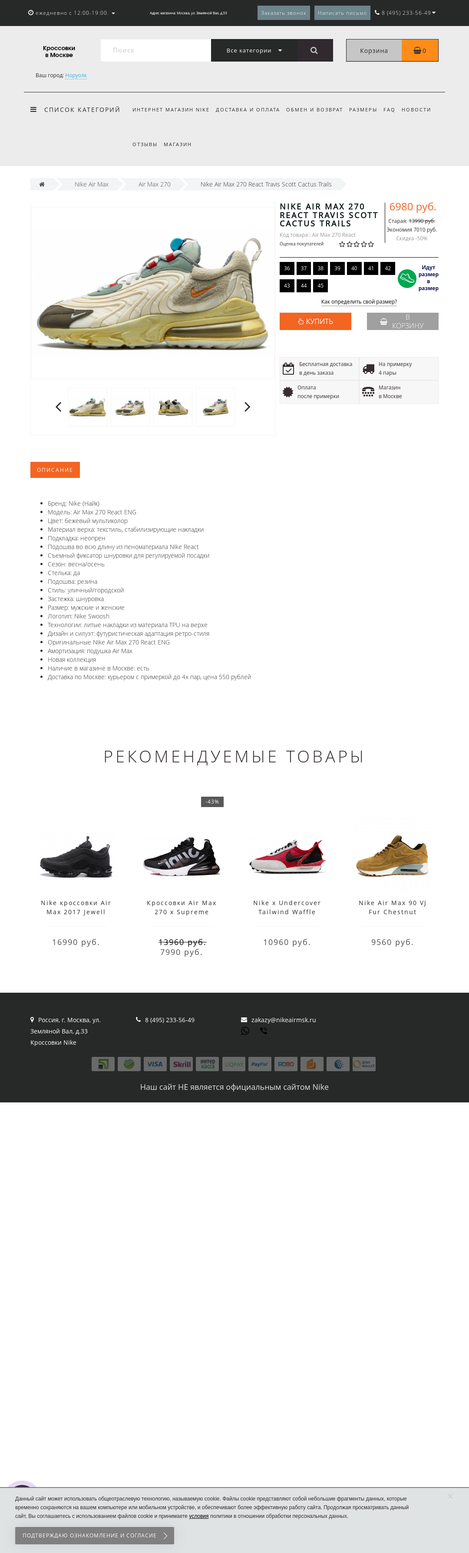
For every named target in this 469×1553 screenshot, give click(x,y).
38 (320, 268)
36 (287, 268)
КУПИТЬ (319, 321)
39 (337, 268)
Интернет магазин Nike (171, 109)
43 (287, 285)
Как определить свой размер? (359, 302)
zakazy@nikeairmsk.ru (283, 1020)
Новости (423, 109)
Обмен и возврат (317, 109)
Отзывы (145, 144)
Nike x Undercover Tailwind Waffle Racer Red (287, 912)
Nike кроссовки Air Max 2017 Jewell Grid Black (76, 912)
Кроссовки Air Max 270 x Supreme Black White (182, 912)
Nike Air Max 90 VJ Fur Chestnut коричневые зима (393, 912)
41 (371, 268)
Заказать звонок (284, 12)
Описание (55, 470)
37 (304, 268)
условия (198, 1516)
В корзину (401, 321)
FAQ (395, 109)
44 (304, 285)
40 (354, 268)
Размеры (367, 109)
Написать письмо (342, 12)
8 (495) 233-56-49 (170, 1020)
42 (388, 268)
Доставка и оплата (249, 109)
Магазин (179, 144)
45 (320, 285)
